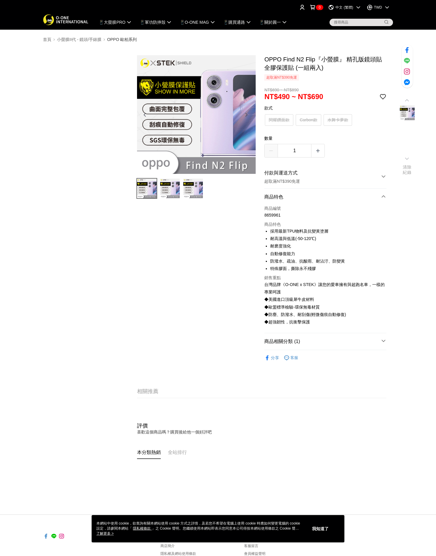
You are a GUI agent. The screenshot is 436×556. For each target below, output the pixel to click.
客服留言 (251, 546)
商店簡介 (167, 546)
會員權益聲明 (254, 554)
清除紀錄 (407, 170)
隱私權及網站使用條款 (178, 554)
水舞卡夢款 (337, 119)
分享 (271, 358)
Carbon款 (308, 119)
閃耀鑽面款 (279, 119)
